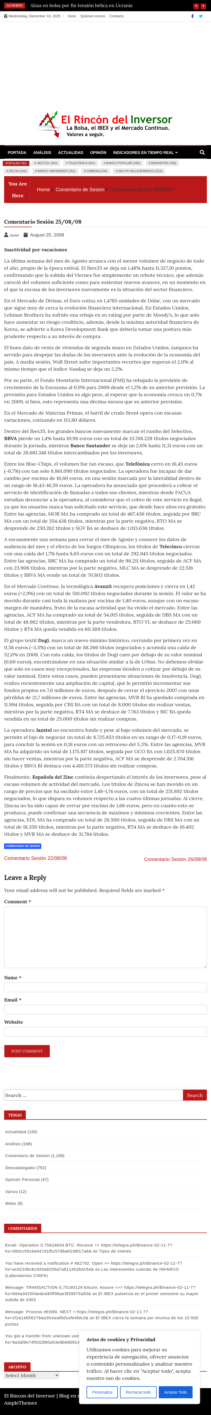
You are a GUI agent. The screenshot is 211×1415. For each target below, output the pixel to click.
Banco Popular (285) (123, 163)
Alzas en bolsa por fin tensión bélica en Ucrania (81, 5)
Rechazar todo (138, 1392)
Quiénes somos (92, 16)
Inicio (72, 16)
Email (12, 1000)
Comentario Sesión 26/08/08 (175, 859)
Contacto (116, 16)
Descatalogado (20, 1167)
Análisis (42, 152)
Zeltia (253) (18, 171)
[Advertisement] (105, 62)
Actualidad (70, 152)
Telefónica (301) (81, 163)
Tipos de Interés (115, 1251)
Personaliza (102, 1392)
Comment (17, 901)
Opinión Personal (22, 1179)
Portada (17, 152)
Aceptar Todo (175, 1392)
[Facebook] (193, 16)
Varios (11, 1191)
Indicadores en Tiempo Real (143, 152)
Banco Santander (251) (57, 171)
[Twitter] (201, 16)
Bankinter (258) (163, 163)
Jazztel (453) (47, 163)
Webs (10, 1203)
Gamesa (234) (97, 171)
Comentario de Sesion (22, 846)
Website (13, 1022)
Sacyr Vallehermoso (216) (140, 171)
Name (12, 977)
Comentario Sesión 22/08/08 (35, 858)
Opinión (98, 152)
